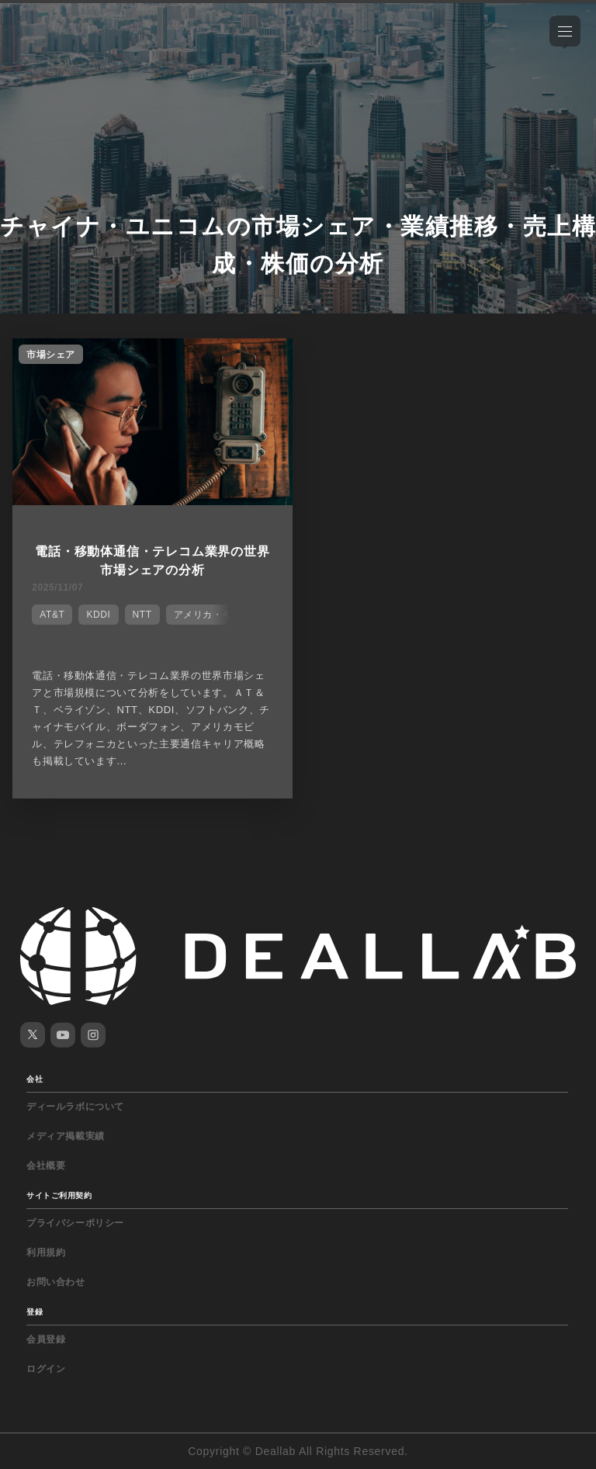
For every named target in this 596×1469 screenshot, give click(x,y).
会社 (34, 1079)
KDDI (98, 614)
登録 (34, 1312)
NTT (142, 614)
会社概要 (45, 1165)
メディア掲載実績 (65, 1136)
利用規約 (45, 1252)
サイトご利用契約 (59, 1195)
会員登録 (45, 1339)
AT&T (52, 614)
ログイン (45, 1368)
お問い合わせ (55, 1282)
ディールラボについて (75, 1106)
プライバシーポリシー (75, 1223)
